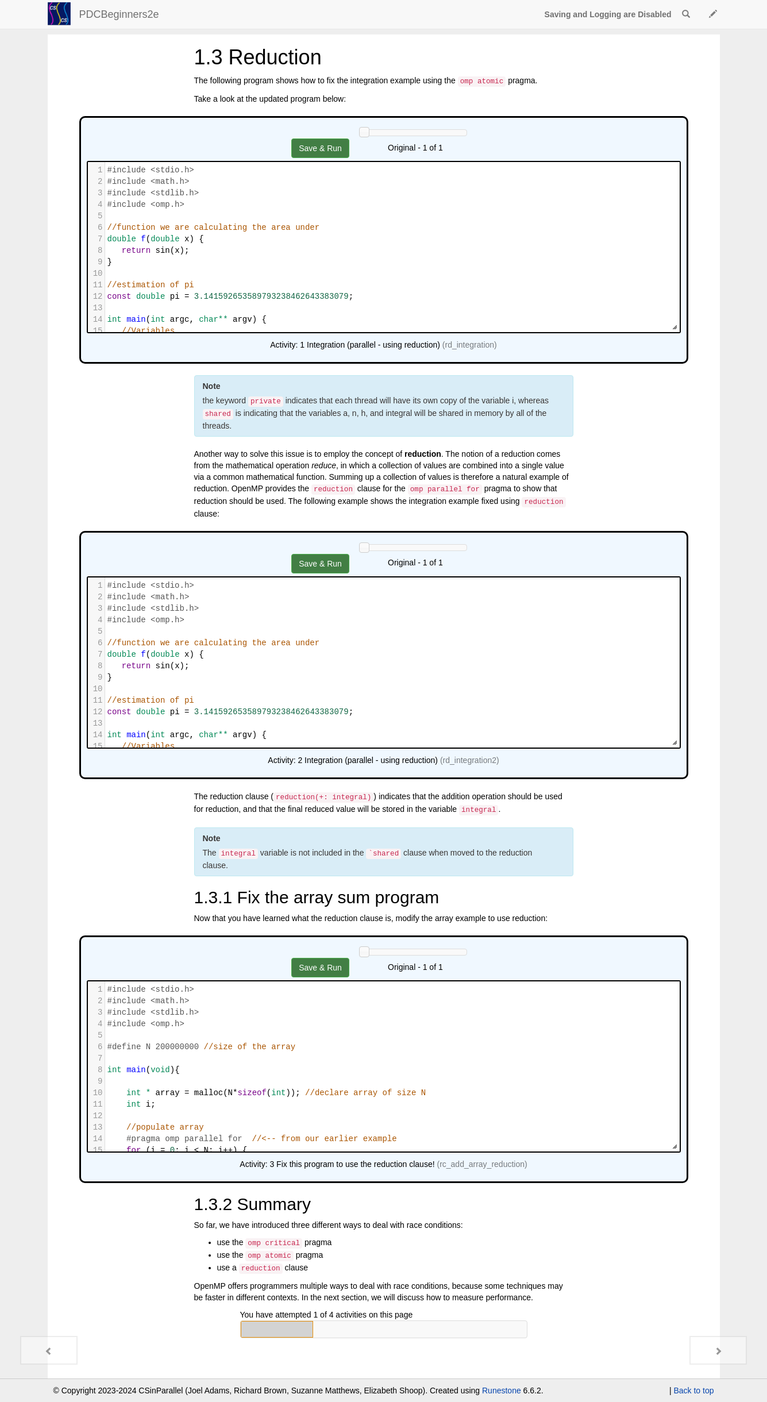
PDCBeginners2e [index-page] (119, 14)
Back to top (693, 1390)
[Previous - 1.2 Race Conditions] (49, 1350)
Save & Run (320, 148)
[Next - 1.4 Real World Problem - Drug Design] (718, 1350)
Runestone (501, 1390)
